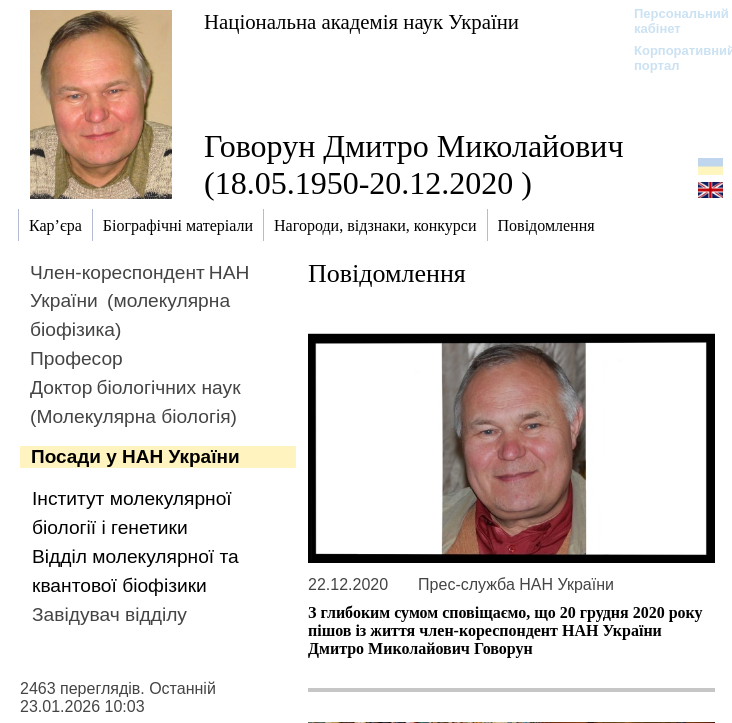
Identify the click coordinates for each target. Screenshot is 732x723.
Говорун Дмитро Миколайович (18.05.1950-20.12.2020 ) (414, 164)
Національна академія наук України (361, 21)
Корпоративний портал (671, 58)
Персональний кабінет (671, 21)
